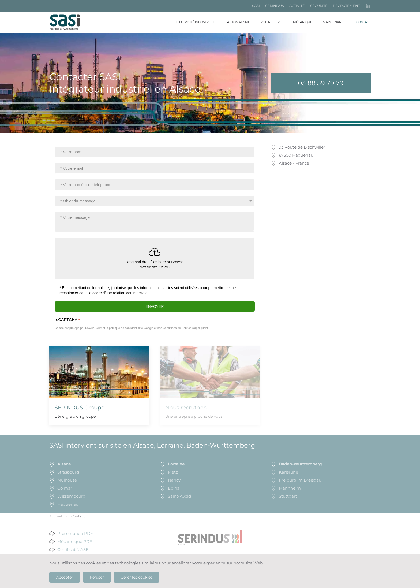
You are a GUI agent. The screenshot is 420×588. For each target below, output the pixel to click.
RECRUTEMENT (346, 5)
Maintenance (334, 22)
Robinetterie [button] (271, 22)
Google (148, 328)
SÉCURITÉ (319, 5)
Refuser (97, 577)
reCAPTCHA (67, 319)
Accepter (64, 577)
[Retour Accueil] (68, 22)
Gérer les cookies (136, 577)
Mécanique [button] (302, 22)
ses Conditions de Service (174, 328)
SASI (256, 5)
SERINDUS (274, 5)
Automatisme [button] (238, 22)
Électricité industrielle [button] (196, 22)
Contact (363, 22)
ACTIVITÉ (297, 5)
